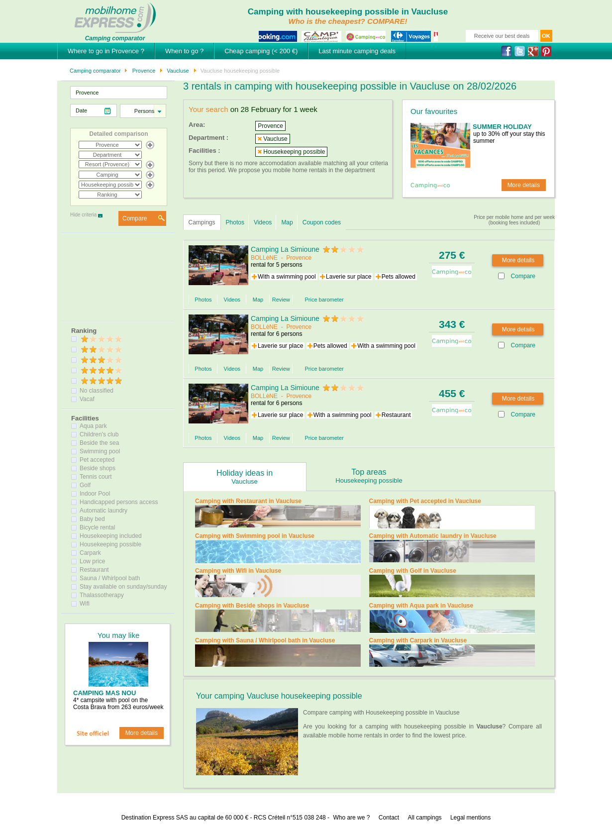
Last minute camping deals (357, 51)
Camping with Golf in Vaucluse (412, 570)
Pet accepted (97, 459)
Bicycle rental (97, 527)
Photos (235, 222)
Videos (263, 222)
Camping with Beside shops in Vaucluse (252, 605)
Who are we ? (351, 817)
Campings (202, 222)
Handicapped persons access (119, 502)
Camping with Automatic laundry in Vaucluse (433, 535)
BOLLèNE (264, 257)
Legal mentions (470, 817)
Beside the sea (99, 442)
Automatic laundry (103, 510)
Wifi (85, 603)
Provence (143, 71)
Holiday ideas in (245, 477)
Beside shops (97, 468)
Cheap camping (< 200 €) (261, 51)
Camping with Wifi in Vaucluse (238, 570)
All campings (425, 817)
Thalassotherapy (102, 595)
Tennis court (96, 476)
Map (287, 222)
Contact (389, 817)
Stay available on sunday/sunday (123, 586)
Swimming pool (100, 451)
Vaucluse (177, 71)
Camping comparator (95, 71)
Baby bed (92, 519)
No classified (96, 390)
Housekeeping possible (110, 544)
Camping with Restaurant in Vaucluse (248, 501)
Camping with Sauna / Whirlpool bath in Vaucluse (265, 640)
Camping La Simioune (285, 249)
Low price (92, 561)
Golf (85, 485)
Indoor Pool (95, 493)
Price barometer (324, 300)
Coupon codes (322, 222)
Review (281, 300)
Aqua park (93, 425)
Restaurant (94, 569)
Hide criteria (83, 214)
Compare (134, 218)
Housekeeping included (111, 535)
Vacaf (87, 399)
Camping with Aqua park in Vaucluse (421, 605)
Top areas (369, 476)
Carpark (90, 552)
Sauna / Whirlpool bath (110, 578)
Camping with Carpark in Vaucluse (418, 640)
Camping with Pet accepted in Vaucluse (425, 501)
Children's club (99, 434)
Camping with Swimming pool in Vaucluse (254, 535)
